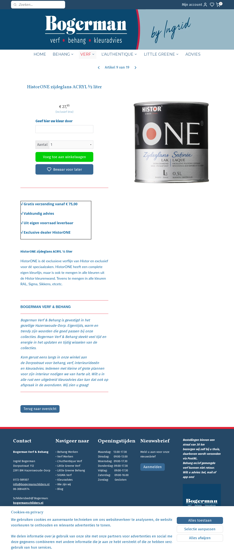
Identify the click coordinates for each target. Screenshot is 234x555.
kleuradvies (34, 368)
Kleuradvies (65, 479)
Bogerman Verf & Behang (40, 320)
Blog (60, 489)
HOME (40, 54)
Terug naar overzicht (40, 409)
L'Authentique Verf (69, 461)
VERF (87, 54)
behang (59, 363)
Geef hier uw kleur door (53, 121)
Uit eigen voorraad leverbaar (48, 223)
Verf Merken (65, 456)
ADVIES (192, 54)
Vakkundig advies (39, 213)
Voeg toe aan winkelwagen (64, 157)
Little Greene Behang (71, 470)
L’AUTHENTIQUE (119, 54)
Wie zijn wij (64, 484)
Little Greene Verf (68, 466)
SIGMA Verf (64, 475)
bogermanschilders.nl (28, 503)
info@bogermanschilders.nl (31, 484)
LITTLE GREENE (161, 54)
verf (70, 363)
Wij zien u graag (75, 385)
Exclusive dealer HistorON (46, 232)
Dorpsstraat (34, 363)
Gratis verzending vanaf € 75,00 (50, 204)
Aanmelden (152, 467)
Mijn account (195, 4)
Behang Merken (67, 452)
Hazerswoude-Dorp (50, 325)
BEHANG (63, 54)
